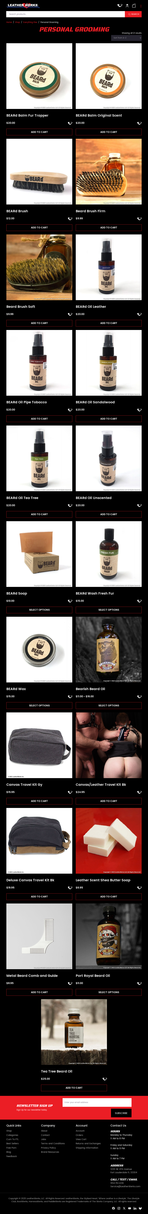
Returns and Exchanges (88, 1144)
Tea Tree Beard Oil (56, 1072)
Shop (17, 22)
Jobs (43, 1140)
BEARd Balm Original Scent (99, 116)
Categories (12, 1135)
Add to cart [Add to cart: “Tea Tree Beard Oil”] (74, 1088)
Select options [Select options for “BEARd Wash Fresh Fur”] (108, 610)
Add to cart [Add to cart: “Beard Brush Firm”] (108, 227)
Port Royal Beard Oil (93, 976)
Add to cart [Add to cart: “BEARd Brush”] (39, 227)
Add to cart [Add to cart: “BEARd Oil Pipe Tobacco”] (39, 419)
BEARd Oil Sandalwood (95, 402)
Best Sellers (12, 1144)
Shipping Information (87, 1148)
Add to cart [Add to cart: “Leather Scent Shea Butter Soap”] (108, 897)
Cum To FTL (12, 1140)
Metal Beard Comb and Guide (32, 976)
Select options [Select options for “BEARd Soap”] (39, 610)
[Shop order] (126, 38)
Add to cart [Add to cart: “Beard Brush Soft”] (39, 323)
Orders (79, 1135)
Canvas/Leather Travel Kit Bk (101, 785)
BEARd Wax (16, 689)
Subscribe (121, 1114)
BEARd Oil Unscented (94, 498)
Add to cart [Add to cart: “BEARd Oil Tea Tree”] (39, 514)
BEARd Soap (16, 594)
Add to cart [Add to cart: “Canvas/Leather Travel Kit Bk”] (108, 801)
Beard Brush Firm (90, 211)
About (44, 1131)
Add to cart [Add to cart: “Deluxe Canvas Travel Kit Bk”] (39, 897)
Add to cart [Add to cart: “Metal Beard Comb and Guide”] (39, 992)
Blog (8, 1152)
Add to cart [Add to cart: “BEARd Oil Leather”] (108, 323)
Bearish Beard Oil (90, 689)
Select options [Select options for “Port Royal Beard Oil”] (108, 992)
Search (135, 14)
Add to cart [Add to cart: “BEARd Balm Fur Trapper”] (39, 132)
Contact (45, 1135)
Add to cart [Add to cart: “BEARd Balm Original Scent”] (108, 132)
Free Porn (11, 1148)
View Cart (81, 1140)
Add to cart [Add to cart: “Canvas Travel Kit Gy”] (39, 801)
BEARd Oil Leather (91, 307)
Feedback (11, 1157)
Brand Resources (50, 1152)
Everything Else (30, 22)
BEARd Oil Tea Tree (22, 498)
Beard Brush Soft (20, 307)
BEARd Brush (17, 211)
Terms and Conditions (53, 1144)
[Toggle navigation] (141, 6)
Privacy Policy (48, 1148)
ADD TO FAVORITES (70, 123)
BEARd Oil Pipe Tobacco (26, 402)
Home (9, 22)
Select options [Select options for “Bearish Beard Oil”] (108, 706)
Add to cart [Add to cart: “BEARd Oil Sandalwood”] (108, 419)
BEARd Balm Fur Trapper (27, 116)
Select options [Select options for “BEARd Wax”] (39, 706)
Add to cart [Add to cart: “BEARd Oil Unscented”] (108, 514)
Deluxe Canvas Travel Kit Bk (30, 881)
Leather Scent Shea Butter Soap (103, 881)
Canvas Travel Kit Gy (24, 785)
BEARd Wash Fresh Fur (95, 594)
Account (80, 1131)
